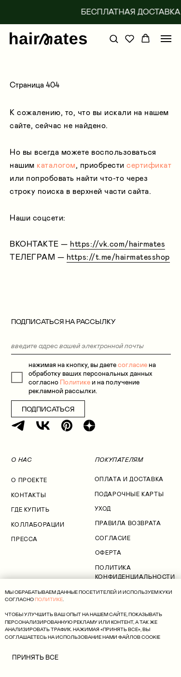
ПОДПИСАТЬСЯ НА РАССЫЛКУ (63, 321)
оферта (108, 553)
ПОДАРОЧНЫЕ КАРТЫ (129, 494)
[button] (113, 38)
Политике (75, 382)
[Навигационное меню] (166, 38)
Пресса (24, 539)
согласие (132, 364)
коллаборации (37, 525)
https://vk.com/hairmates (117, 244)
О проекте (29, 480)
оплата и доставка (129, 479)
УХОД (103, 509)
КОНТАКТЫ (28, 495)
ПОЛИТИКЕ (49, 599)
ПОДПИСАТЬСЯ (48, 409)
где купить (30, 510)
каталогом (56, 165)
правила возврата (128, 523)
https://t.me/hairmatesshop (118, 257)
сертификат (148, 165)
